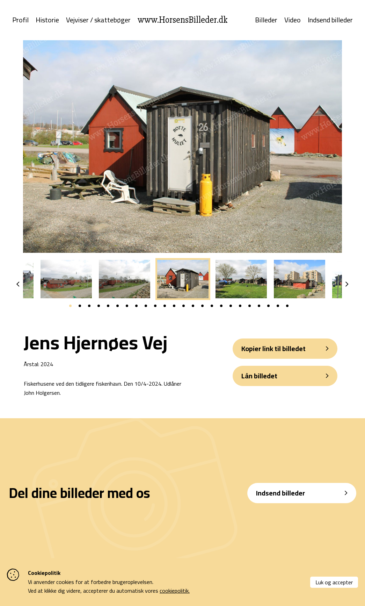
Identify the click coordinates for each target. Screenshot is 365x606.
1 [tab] (70, 306)
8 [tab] (136, 306)
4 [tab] (98, 306)
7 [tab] (127, 306)
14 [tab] (193, 306)
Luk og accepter (334, 582)
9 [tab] (146, 306)
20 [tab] (249, 306)
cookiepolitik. (175, 590)
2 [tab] (80, 306)
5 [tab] (108, 306)
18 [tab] (230, 306)
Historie (47, 20)
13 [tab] (183, 306)
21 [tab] (259, 306)
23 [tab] (278, 306)
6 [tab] (117, 306)
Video (292, 20)
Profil (20, 20)
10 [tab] (155, 306)
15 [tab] (202, 306)
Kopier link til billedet (273, 348)
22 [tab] (268, 306)
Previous (18, 284)
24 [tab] (287, 306)
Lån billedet (259, 376)
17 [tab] (221, 306)
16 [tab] (212, 306)
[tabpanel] (182, 279)
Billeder (266, 20)
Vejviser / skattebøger (98, 20)
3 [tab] (89, 306)
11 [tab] (164, 306)
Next (347, 284)
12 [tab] (174, 306)
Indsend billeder (330, 20)
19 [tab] (240, 306)
